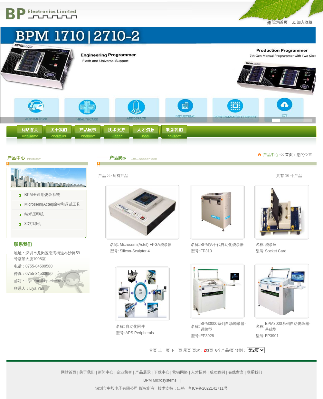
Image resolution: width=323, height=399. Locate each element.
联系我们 (254, 372)
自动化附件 (135, 326)
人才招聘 (198, 372)
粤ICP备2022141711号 (208, 388)
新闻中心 (105, 372)
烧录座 (271, 244)
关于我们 (87, 372)
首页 (289, 154)
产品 (102, 175)
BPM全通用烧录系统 (42, 194)
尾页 (187, 350)
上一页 (164, 350)
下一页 (176, 350)
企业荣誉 (124, 372)
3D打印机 (32, 223)
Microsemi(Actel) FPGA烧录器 (146, 244)
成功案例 (217, 372)
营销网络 (180, 372)
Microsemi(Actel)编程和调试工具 (52, 204)
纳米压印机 (34, 214)
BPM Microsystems (159, 380)
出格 (181, 388)
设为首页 (280, 22)
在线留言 (236, 372)
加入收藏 (304, 22)
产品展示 (143, 372)
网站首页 (68, 372)
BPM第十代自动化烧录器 (222, 244)
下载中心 (161, 372)
